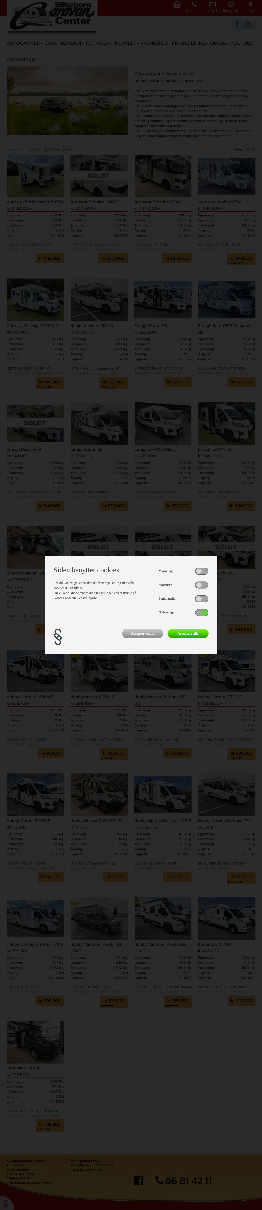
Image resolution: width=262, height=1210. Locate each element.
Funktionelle (167, 598)
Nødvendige (166, 612)
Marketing (166, 571)
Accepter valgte (142, 633)
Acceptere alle (187, 633)
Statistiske (165, 585)
